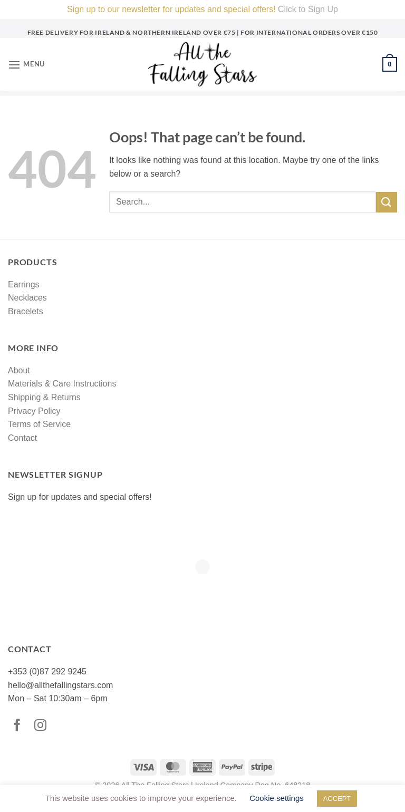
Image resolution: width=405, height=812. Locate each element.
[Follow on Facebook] (19, 726)
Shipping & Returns (44, 397)
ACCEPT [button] (337, 799)
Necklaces (27, 297)
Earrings (24, 284)
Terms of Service (39, 424)
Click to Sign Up (308, 9)
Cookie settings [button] (276, 798)
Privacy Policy (34, 411)
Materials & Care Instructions (62, 383)
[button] (26, 65)
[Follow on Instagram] (42, 726)
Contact (22, 437)
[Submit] (386, 202)
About (19, 370)
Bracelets (25, 311)
